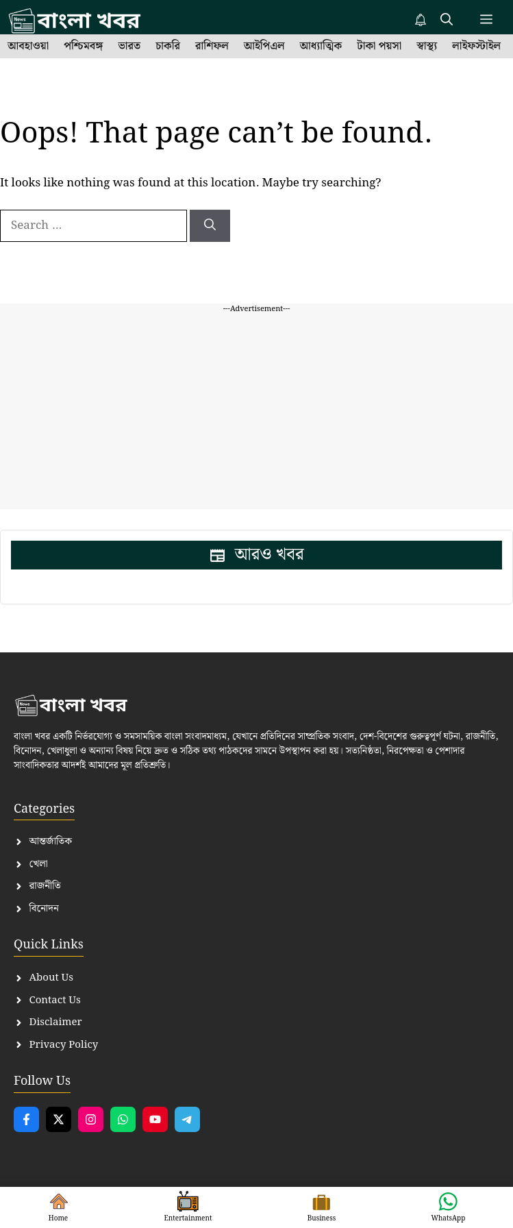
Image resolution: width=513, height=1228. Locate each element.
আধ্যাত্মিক (321, 46)
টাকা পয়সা (379, 46)
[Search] (210, 226)
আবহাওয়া (28, 46)
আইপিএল (264, 46)
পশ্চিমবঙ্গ (83, 46)
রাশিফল (212, 46)
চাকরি (167, 46)
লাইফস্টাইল (476, 46)
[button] (446, 20)
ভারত (129, 46)
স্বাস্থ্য (426, 46)
